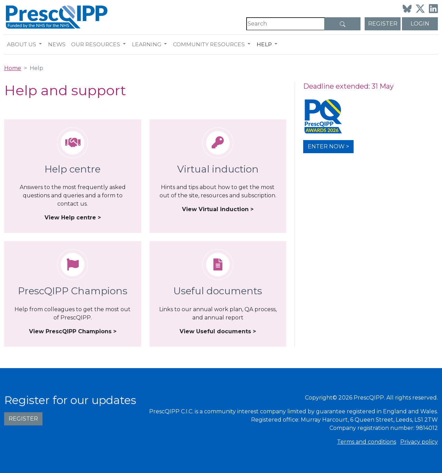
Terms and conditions (366, 441)
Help (264, 44)
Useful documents (217, 291)
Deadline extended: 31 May (348, 86)
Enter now (326, 146)
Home (12, 68)
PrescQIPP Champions (72, 291)
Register (382, 23)
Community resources (209, 44)
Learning (146, 44)
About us (21, 44)
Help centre (72, 169)
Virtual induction (218, 169)
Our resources (95, 44)
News (57, 44)
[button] (42, 44)
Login (420, 23)
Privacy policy (419, 441)
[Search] (285, 23)
